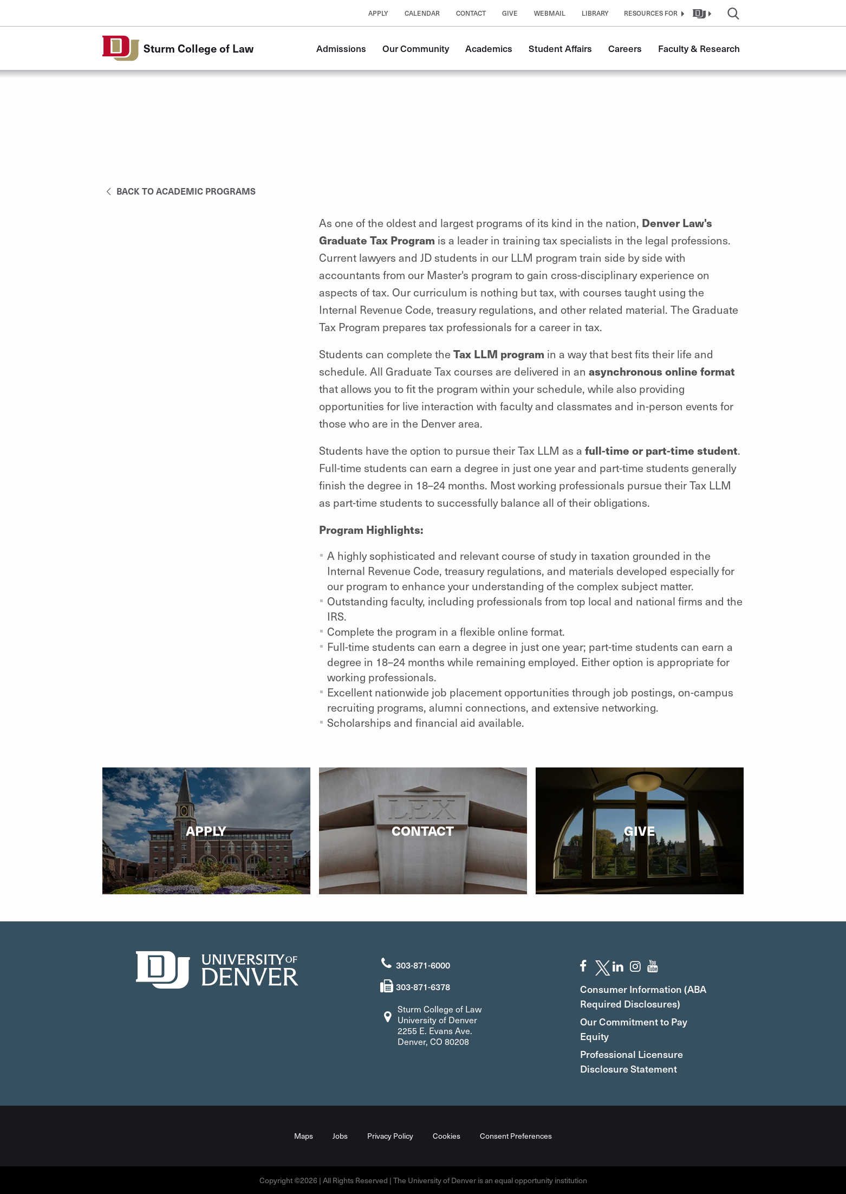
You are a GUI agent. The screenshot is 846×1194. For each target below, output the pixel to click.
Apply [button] (378, 13)
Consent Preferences (516, 1136)
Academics (488, 48)
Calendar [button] (422, 13)
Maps (303, 1136)
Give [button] (510, 13)
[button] (652, 13)
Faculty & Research (699, 48)
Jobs (340, 1136)
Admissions (341, 48)
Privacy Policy (390, 1136)
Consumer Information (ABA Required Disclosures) (643, 996)
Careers (625, 48)
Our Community (415, 48)
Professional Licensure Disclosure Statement (631, 1061)
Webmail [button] (549, 13)
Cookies (446, 1136)
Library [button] (595, 13)
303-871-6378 (423, 986)
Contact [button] (471, 13)
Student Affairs (560, 48)
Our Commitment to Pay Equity (633, 1029)
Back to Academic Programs (179, 191)
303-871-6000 (423, 965)
